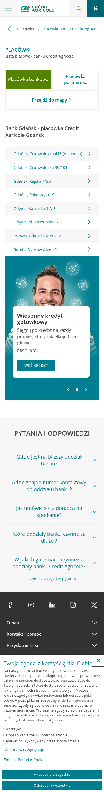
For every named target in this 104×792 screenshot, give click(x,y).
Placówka (26, 28)
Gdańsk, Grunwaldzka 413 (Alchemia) (52, 153)
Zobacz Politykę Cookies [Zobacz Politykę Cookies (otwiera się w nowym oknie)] (25, 760)
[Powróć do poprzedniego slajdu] (68, 389)
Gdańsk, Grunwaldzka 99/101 (52, 167)
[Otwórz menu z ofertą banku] (8, 8)
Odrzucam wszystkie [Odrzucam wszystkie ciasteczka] (51, 785)
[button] (98, 660)
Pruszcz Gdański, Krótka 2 (52, 235)
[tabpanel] (52, 201)
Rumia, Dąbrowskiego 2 (52, 249)
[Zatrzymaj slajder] (77, 389)
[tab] (28, 79)
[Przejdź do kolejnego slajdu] (86, 390)
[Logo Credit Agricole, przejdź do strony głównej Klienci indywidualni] (37, 9)
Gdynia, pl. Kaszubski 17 (52, 222)
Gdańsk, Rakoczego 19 (52, 194)
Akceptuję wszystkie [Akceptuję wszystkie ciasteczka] (52, 774)
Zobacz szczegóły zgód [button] (26, 749)
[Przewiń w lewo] (9, 29)
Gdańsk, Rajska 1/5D (52, 181)
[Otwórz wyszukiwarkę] (78, 8)
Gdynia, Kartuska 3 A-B (52, 208)
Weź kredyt (36, 365)
